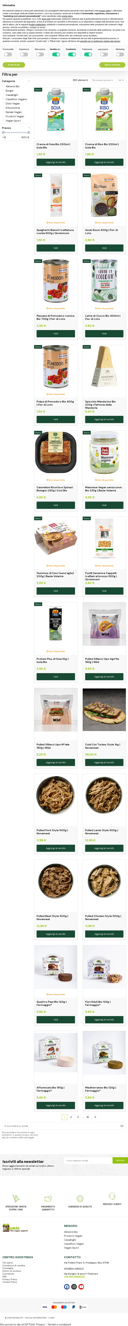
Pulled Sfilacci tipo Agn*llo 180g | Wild (102, 660)
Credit (51, 1317)
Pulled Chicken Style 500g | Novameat (103, 917)
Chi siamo (7, 1262)
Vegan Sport (71, 1247)
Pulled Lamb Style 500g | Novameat (101, 832)
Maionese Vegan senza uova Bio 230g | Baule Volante (103, 489)
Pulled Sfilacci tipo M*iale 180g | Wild (53, 746)
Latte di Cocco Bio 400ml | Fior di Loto (102, 317)
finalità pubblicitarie (37, 24)
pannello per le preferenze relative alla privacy (100, 41)
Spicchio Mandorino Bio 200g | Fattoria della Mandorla (100, 405)
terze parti (46, 19)
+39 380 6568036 (74, 1276)
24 (121, 80)
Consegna (7, 1268)
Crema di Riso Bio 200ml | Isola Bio (102, 146)
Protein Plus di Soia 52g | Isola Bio (52, 660)
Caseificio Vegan (74, 1244)
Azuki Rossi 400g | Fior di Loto (101, 231)
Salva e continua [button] (112, 65)
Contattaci (8, 1273)
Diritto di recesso (11, 1270)
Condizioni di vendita (13, 1265)
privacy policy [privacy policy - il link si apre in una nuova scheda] (105, 11)
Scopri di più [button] (14, 65)
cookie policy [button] (67, 16)
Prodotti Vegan (73, 1236)
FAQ (4, 1276)
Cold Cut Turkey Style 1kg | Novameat (102, 746)
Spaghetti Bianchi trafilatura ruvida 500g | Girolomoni (55, 231)
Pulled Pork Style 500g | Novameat (52, 832)
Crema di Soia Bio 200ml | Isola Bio (53, 146)
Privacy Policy (9, 1279)
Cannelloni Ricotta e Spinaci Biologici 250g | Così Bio (55, 489)
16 (87, 1117)
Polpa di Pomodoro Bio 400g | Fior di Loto (55, 403)
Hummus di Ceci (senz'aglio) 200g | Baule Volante (55, 574)
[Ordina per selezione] (102, 80)
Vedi (55, 248)
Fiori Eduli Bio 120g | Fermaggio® (97, 1003)
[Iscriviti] (122, 1126)
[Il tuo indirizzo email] (60, 1126)
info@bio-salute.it (74, 1268)
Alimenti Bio (71, 1232)
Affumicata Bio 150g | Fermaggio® (50, 1089)
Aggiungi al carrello (56, 162)
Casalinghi (70, 1240)
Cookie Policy (9, 1281)
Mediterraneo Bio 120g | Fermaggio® (100, 1089)
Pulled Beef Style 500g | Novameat (52, 917)
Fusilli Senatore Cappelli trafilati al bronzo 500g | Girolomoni (101, 576)
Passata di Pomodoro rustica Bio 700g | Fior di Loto (55, 317)
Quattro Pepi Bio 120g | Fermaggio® (51, 1003)
